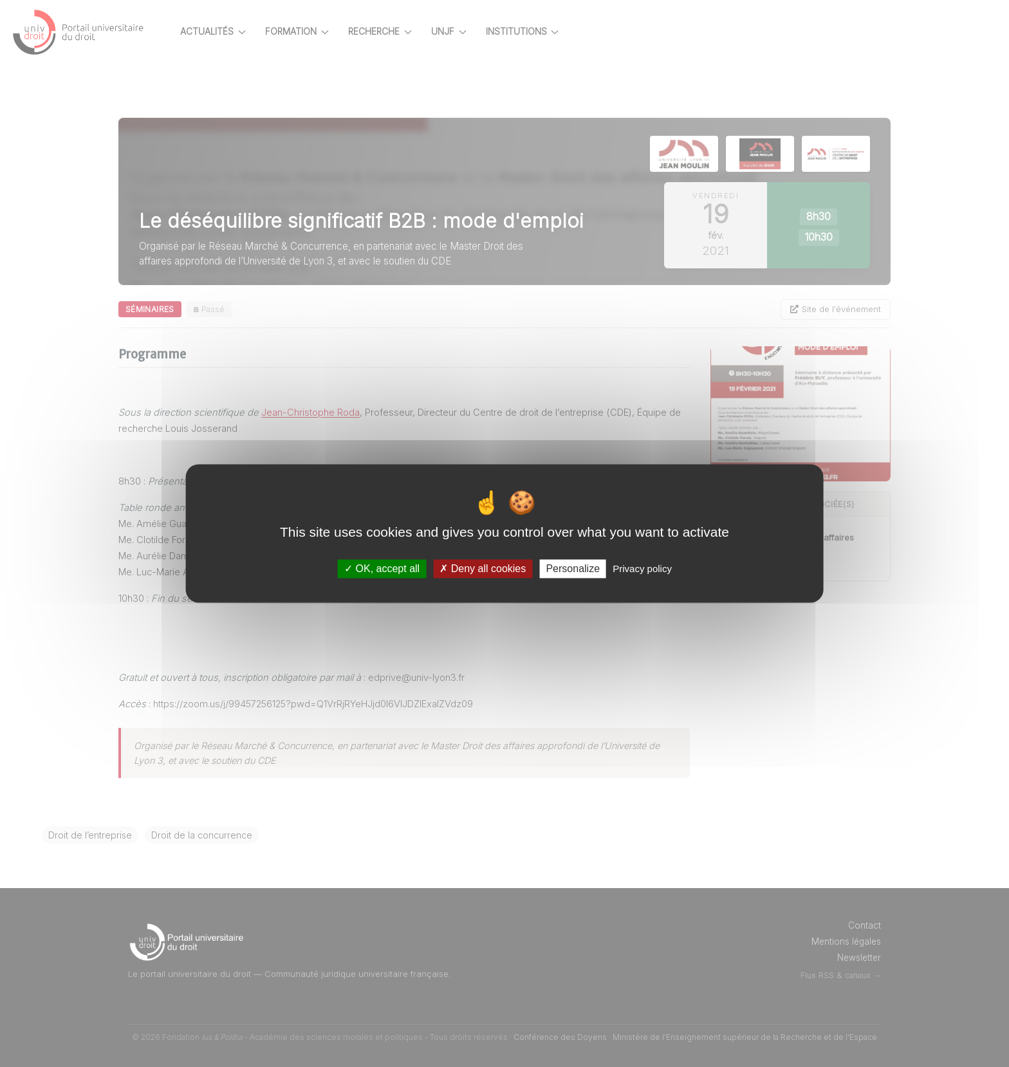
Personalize (573, 568)
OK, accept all (382, 568)
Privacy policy (642, 568)
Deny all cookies (483, 568)
